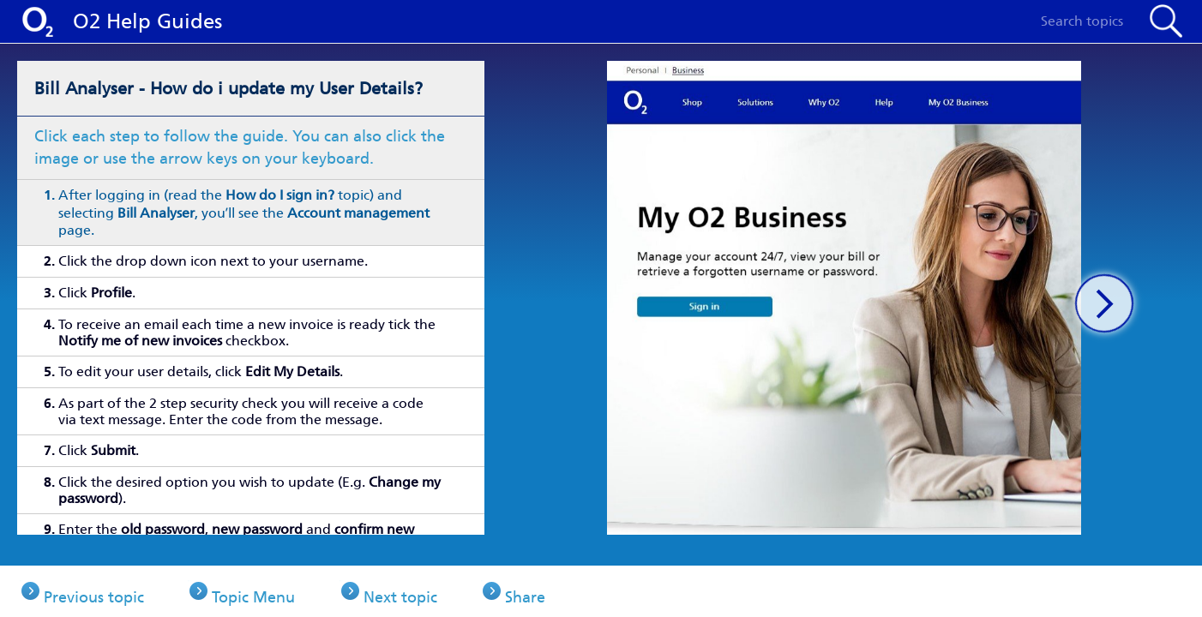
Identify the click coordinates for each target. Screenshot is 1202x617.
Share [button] (562, 591)
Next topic (424, 591)
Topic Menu (266, 591)
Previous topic (94, 591)
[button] (1104, 303)
